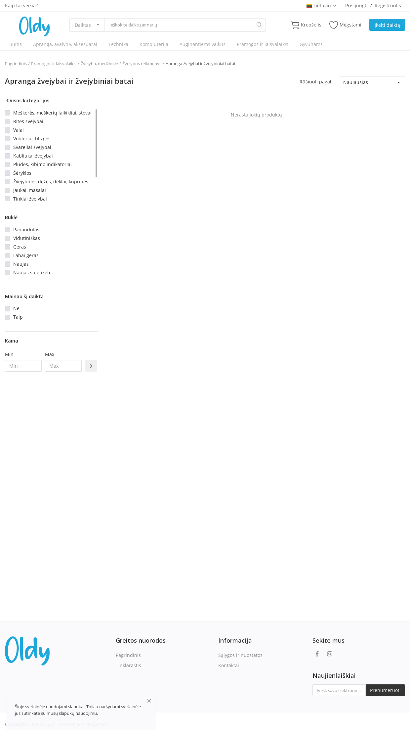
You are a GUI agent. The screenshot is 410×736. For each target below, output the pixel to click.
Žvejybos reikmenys (141, 64)
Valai (18, 130)
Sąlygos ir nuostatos (240, 655)
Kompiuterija (154, 44)
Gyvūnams (311, 44)
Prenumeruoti (385, 690)
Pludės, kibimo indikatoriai (42, 164)
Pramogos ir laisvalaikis (262, 44)
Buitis (15, 44)
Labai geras (26, 255)
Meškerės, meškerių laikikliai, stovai (52, 113)
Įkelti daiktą (387, 25)
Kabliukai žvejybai (33, 156)
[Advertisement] (51, 484)
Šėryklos (22, 173)
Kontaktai (228, 665)
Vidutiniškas (26, 238)
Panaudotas (26, 229)
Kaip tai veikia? (21, 5)
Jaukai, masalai (29, 190)
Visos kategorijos (27, 100)
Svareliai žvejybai (32, 147)
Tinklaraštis (128, 665)
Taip (18, 317)
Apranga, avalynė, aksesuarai (65, 44)
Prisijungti (356, 5)
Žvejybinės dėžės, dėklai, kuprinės (50, 181)
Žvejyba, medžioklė (99, 64)
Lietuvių (322, 5)
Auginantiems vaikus (203, 44)
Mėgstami (345, 25)
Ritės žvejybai (28, 121)
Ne (16, 308)
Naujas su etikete (32, 272)
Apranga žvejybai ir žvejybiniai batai (200, 64)
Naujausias (355, 82)
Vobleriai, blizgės (32, 138)
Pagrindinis (16, 64)
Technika (118, 44)
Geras (19, 247)
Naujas (21, 264)
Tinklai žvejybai (30, 199)
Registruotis (388, 5)
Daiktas (83, 25)
